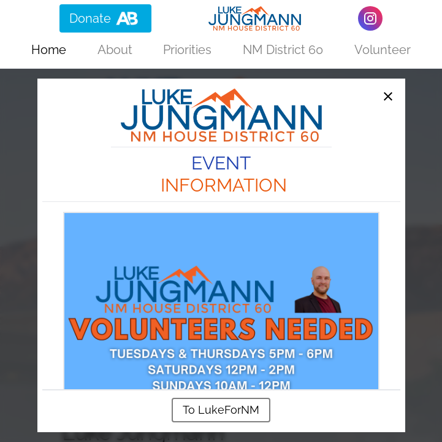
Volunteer (382, 49)
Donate (105, 18)
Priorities (187, 49)
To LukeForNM (221, 409)
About (114, 49)
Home (48, 49)
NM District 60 (283, 49)
